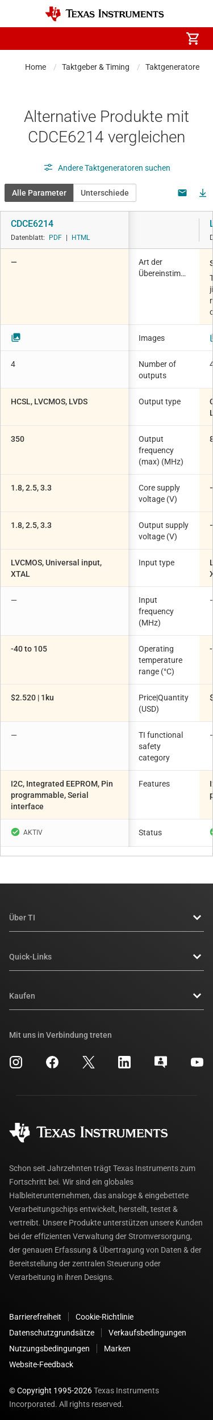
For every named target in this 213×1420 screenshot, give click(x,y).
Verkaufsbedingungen (147, 1323)
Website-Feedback (41, 1355)
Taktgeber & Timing (96, 66)
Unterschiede (105, 192)
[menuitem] (97, 38)
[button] (20, 38)
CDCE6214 (32, 223)
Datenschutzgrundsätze (51, 1323)
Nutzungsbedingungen (49, 1339)
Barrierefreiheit (35, 1307)
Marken (117, 1339)
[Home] (104, 14)
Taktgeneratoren (174, 66)
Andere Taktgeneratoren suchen (106, 167)
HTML (81, 238)
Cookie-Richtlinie (104, 1307)
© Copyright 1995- (50, 1381)
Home (35, 66)
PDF (55, 238)
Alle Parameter (39, 192)
